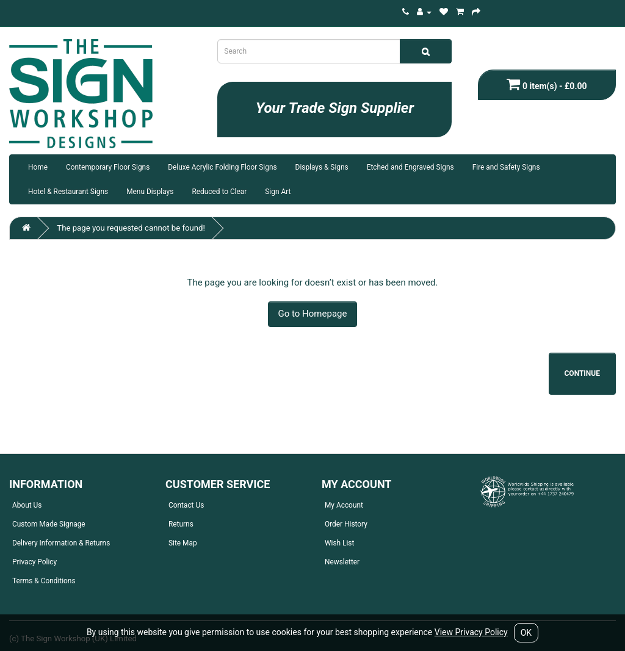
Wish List (339, 543)
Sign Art (278, 191)
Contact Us (186, 505)
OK (526, 633)
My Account (344, 505)
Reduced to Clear (219, 191)
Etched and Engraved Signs (410, 167)
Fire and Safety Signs (506, 167)
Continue (583, 373)
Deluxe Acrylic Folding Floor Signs (222, 167)
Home (38, 167)
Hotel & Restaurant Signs (68, 191)
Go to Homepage (312, 313)
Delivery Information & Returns (61, 543)
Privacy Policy (34, 562)
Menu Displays (149, 191)
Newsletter (342, 562)
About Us (27, 505)
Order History (346, 524)
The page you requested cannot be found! (131, 227)
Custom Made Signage (48, 524)
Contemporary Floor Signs (108, 167)
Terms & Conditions (44, 581)
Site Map (182, 543)
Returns (180, 524)
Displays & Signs (322, 167)
